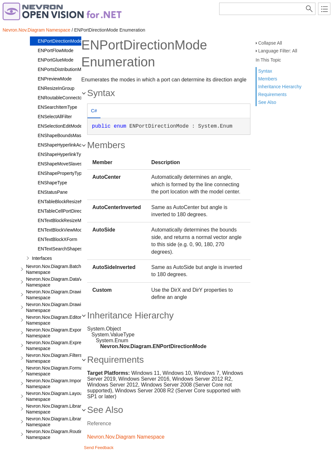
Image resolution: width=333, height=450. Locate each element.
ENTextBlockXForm (57, 239)
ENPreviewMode (55, 78)
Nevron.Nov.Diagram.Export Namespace (54, 332)
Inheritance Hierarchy (279, 86)
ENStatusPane (53, 192)
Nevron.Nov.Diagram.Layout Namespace (54, 396)
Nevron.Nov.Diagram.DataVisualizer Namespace (62, 282)
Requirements (272, 94)
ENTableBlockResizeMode (64, 201)
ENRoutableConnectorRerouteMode (74, 97)
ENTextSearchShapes (60, 248)
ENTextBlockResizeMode (63, 220)
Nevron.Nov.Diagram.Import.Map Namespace (59, 383)
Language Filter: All (277, 50)
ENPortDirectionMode (60, 41)
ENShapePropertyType (61, 173)
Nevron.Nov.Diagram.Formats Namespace (56, 370)
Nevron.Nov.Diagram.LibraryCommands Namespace (66, 409)
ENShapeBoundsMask (61, 135)
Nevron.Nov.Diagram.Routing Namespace (55, 434)
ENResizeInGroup (56, 88)
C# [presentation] (94, 110)
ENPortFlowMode (55, 50)
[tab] (93, 111)
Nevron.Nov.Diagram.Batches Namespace (56, 269)
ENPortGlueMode (55, 60)
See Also (267, 102)
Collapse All (270, 43)
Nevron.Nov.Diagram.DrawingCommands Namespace (68, 294)
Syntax (265, 71)
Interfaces (42, 258)
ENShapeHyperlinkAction (63, 145)
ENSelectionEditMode (60, 126)
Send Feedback (98, 447)
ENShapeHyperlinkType (62, 154)
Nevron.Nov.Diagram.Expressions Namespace (60, 345)
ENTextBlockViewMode (61, 229)
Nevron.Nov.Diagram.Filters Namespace (54, 358)
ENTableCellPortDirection (63, 211)
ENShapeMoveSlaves (60, 163)
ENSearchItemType (57, 107)
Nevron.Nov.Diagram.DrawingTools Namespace (61, 307)
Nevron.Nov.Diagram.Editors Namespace (55, 320)
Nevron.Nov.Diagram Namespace (36, 30)
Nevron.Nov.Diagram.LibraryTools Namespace (60, 421)
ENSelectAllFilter (55, 116)
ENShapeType (52, 182)
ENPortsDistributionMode (63, 69)
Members (267, 78)
